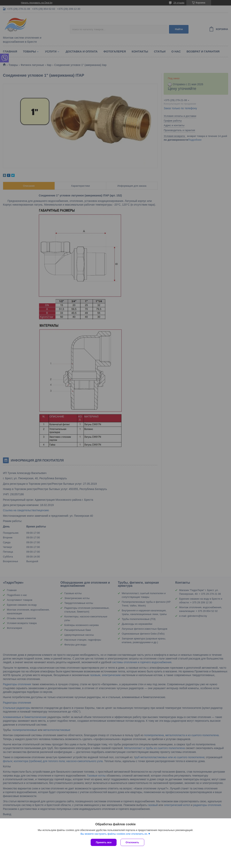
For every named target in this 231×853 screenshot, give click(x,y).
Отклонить (132, 842)
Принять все (104, 842)
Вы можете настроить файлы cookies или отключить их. (114, 833)
